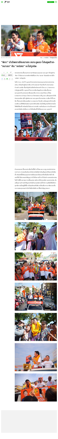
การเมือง (46, 57)
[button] (2, 79)
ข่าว (41, 57)
